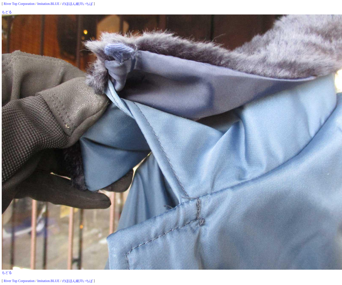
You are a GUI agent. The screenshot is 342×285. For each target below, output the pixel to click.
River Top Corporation (19, 4)
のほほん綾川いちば (77, 4)
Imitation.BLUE (48, 4)
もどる (7, 12)
